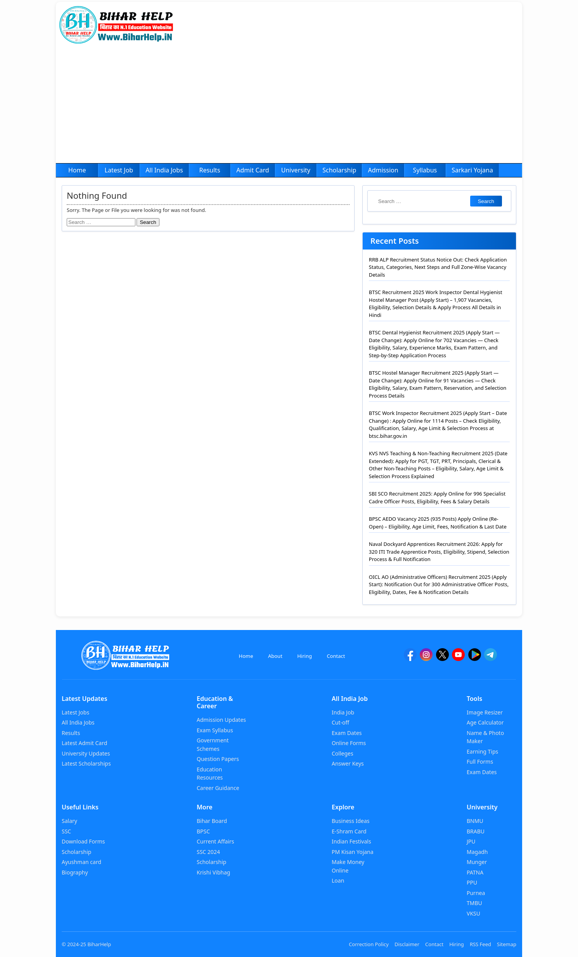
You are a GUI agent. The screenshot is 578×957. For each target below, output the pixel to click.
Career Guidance (218, 788)
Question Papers (218, 759)
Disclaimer (407, 944)
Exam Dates (347, 733)
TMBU (474, 903)
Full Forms (480, 761)
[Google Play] (474, 658)
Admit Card (252, 170)
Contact (336, 655)
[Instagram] (426, 658)
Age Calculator (485, 722)
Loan (338, 880)
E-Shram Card (349, 831)
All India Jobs (164, 170)
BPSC (203, 831)
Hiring (304, 655)
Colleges (342, 753)
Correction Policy (369, 944)
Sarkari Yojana (472, 170)
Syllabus (425, 170)
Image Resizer (485, 712)
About (275, 655)
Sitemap (506, 944)
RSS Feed (480, 944)
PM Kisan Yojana (353, 851)
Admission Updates (221, 719)
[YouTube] (458, 658)
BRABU (476, 831)
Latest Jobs (75, 712)
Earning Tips (482, 751)
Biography (75, 872)
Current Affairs (215, 841)
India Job (343, 712)
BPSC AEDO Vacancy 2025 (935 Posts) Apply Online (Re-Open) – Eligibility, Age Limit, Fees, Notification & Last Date (438, 522)
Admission (383, 170)
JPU (471, 841)
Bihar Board (212, 820)
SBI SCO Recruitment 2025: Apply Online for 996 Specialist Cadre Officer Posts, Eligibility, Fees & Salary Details (437, 497)
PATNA (475, 872)
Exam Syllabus (215, 730)
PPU (472, 882)
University (295, 170)
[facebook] (410, 658)
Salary (69, 820)
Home (77, 170)
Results (209, 170)
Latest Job (119, 170)
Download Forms (83, 841)
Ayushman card (81, 862)
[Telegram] (490, 658)
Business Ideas (350, 820)
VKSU (473, 913)
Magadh (477, 851)
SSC (66, 831)
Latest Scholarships (86, 763)
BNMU (475, 820)
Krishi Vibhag (213, 872)
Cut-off (340, 722)
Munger (477, 862)
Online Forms (349, 743)
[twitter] (442, 658)
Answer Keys (348, 763)
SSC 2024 (208, 851)
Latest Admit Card (84, 743)
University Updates (86, 753)
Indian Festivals (351, 841)
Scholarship (339, 170)
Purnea (476, 893)
